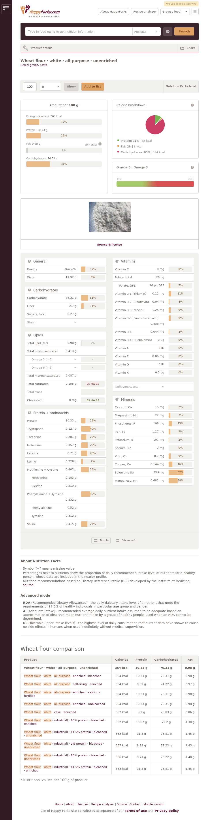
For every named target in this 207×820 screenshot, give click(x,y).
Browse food (172, 11)
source (28, 585)
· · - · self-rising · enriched (63, 684)
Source (122, 804)
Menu (195, 11)
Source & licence (109, 244)
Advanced (128, 540)
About (70, 804)
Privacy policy (167, 811)
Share (191, 48)
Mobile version (153, 804)
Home (59, 804)
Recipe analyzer (144, 11)
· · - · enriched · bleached (62, 676)
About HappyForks (113, 11)
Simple (104, 540)
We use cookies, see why (181, 3)
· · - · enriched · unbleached (64, 704)
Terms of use (136, 811)
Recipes (82, 804)
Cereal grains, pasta (34, 65)
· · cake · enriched (50, 712)
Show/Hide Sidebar (6, 9)
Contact (135, 804)
